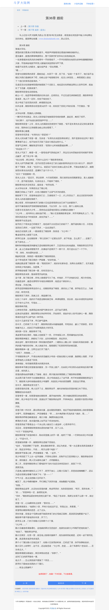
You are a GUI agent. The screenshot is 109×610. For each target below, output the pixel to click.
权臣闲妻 (25, 588)
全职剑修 (25, 591)
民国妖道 (25, 10)
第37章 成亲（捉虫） (37, 30)
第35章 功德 (33, 26)
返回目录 (61, 583)
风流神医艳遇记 (52, 588)
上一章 (25, 583)
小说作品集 (78, 4)
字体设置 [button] (90, 4)
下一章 (84, 583)
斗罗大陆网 (22, 2)
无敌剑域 (43, 588)
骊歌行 (38, 588)
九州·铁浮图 (61, 588)
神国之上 (19, 591)
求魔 (66, 588)
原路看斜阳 (32, 588)
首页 (18, 10)
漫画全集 (67, 4)
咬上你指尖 (82, 588)
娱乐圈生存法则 (74, 588)
